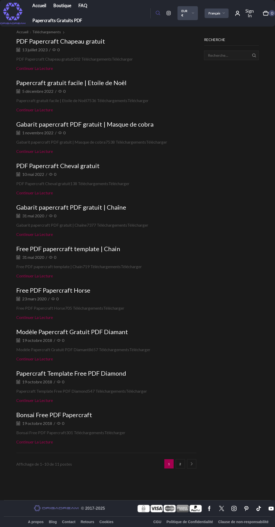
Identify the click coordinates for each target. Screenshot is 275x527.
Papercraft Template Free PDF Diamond (71, 373)
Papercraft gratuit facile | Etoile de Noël (71, 82)
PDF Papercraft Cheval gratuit (58, 165)
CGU (157, 522)
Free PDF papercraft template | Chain (68, 248)
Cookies (106, 522)
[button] (158, 13)
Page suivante (191, 463)
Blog (53, 522)
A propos (36, 522)
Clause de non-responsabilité (243, 522)
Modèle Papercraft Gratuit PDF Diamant (72, 331)
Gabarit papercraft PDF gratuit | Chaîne (71, 207)
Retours (87, 522)
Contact (68, 522)
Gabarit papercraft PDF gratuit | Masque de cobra (84, 124)
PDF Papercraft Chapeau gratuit (60, 41)
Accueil (22, 32)
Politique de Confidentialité (189, 522)
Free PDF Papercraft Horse (53, 290)
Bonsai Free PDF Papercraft (54, 414)
